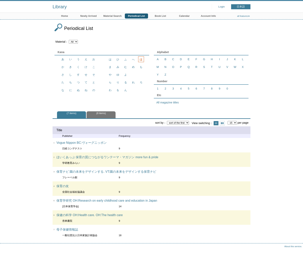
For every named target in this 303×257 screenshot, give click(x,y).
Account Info (208, 15)
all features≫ (243, 16)
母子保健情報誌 (67, 229)
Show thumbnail (222, 123)
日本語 (241, 6)
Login (221, 6)
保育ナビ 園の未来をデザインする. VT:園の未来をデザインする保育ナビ (106, 171)
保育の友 (62, 186)
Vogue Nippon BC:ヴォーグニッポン (81, 142)
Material (60, 41)
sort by (159, 122)
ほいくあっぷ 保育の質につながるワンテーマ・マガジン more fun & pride (107, 157)
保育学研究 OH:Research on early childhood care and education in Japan (106, 200)
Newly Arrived (88, 15)
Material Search (112, 15)
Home (64, 15)
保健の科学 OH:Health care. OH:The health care (89, 215)
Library (60, 6)
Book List (160, 15)
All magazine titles (167, 102)
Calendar (184, 15)
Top (296, 250)
